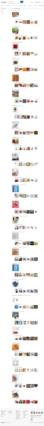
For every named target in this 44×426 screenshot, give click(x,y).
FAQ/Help (17, 412)
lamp (16, 3)
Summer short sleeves (20, 311)
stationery (9, 3)
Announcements (18, 414)
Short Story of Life (20, 105)
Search (21, 1)
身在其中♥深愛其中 (20, 42)
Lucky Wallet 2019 (20, 374)
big (17, 358)
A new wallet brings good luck (22, 216)
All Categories (3, 412)
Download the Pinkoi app (36, 417)
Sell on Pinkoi (32, 2)
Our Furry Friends (20, 137)
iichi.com (24, 417)
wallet (18, 10)
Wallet (18, 390)
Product (2, 9)
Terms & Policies (18, 415)
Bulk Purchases (18, 413)
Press (24, 413)
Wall (1, 415)
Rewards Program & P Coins (19, 419)
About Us (24, 412)
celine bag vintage (13, 3)
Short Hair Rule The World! (21, 184)
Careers (24, 416)
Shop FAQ (9, 413)
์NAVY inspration (20, 279)
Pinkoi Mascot (25, 415)
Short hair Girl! (19, 263)
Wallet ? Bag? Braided (20, 327)
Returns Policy (18, 417)
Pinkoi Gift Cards (3, 414)
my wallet (18, 26)
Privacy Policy (17, 416)
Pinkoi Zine (2, 413)
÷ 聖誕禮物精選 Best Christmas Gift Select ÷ (24, 295)
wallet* (18, 89)
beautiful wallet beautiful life (22, 247)
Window (2, 416)
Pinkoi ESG (24, 414)
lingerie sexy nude (20, 3)
